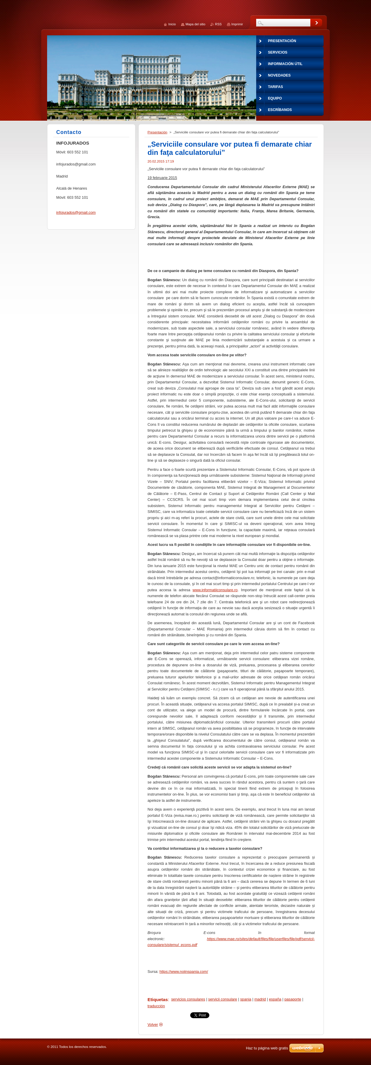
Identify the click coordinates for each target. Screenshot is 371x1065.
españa (275, 999)
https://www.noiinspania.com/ (184, 971)
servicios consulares (188, 999)
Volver (153, 1024)
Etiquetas (158, 999)
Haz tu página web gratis (267, 1048)
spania (245, 999)
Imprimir (237, 24)
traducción (156, 1006)
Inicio (172, 24)
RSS (218, 24)
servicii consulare (222, 999)
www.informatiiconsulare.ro (215, 590)
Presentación (157, 132)
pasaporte (292, 999)
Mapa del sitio (195, 24)
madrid (260, 999)
